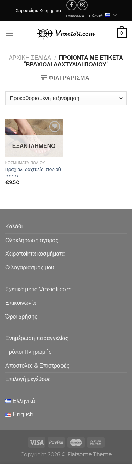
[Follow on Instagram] (82, 5)
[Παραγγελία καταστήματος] (66, 98)
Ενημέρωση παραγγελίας (36, 338)
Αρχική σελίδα (30, 57)
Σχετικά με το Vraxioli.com (38, 289)
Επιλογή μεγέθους (28, 379)
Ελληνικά (103, 15)
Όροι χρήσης (21, 316)
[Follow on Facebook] (71, 5)
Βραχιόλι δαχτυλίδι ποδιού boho (33, 172)
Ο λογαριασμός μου (29, 267)
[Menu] (9, 33)
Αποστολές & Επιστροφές (37, 365)
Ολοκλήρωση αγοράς (31, 240)
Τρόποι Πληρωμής (28, 352)
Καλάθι (14, 226)
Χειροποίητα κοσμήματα (35, 253)
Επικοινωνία (75, 15)
